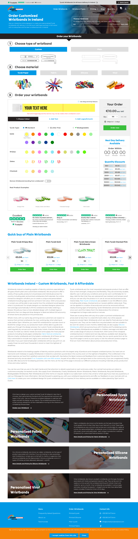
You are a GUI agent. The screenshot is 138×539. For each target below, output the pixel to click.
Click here (11, 378)
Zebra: (12, 161)
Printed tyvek (74, 513)
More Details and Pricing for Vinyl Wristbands (90, 492)
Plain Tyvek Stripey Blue (22, 242)
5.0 (74, 24)
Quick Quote (124, 2)
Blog (102, 9)
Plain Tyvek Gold (53, 242)
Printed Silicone (75, 517)
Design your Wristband (20, 408)
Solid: (12, 134)
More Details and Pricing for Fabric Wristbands (90, 437)
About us (41, 517)
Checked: (13, 171)
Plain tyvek (73, 522)
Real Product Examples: (19, 187)
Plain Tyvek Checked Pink (116, 242)
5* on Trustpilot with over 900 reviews (46, 358)
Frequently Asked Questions (49, 513)
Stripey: (13, 152)
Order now (115, 128)
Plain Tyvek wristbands (88, 301)
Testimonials (43, 522)
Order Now (22, 269)
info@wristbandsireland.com (113, 522)
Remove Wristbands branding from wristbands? (27, 181)
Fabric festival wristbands (51, 334)
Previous (8, 257)
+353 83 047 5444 (108, 513)
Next (130, 257)
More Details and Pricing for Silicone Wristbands (29, 464)
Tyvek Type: (14, 128)
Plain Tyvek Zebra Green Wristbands (85, 243)
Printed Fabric (74, 526)
